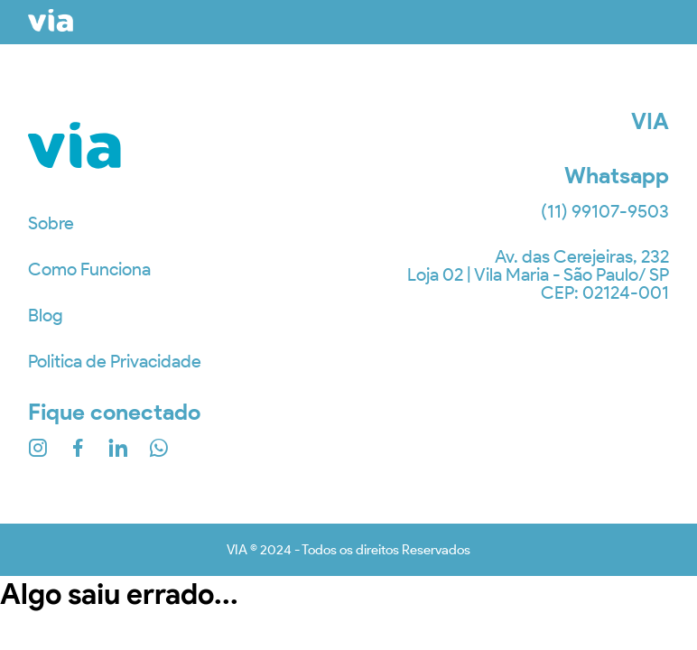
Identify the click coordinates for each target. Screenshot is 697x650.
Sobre (51, 223)
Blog (45, 315)
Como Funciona (89, 269)
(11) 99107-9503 (605, 211)
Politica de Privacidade (114, 361)
